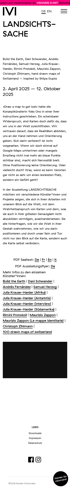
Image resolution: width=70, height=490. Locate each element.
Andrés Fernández (17, 287)
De (37, 259)
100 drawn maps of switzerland (27, 332)
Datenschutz (35, 442)
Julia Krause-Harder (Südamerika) (29, 309)
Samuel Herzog (45, 287)
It (55, 259)
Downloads (35, 433)
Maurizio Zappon (43, 315)
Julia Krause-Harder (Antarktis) (27, 298)
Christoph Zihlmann (18, 326)
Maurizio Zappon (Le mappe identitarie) (33, 320)
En (50, 259)
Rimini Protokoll (15, 315)
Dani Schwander (40, 281)
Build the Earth (14, 281)
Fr (43, 259)
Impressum (35, 438)
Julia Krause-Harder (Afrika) (24, 292)
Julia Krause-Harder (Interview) (27, 303)
